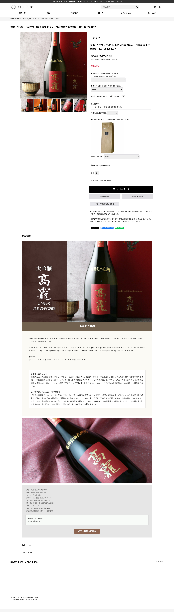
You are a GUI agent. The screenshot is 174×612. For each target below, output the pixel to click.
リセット (159, 562)
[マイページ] (159, 7)
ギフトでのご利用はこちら (104, 204)
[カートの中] (154, 7)
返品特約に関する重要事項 (101, 180)
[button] (152, 13)
